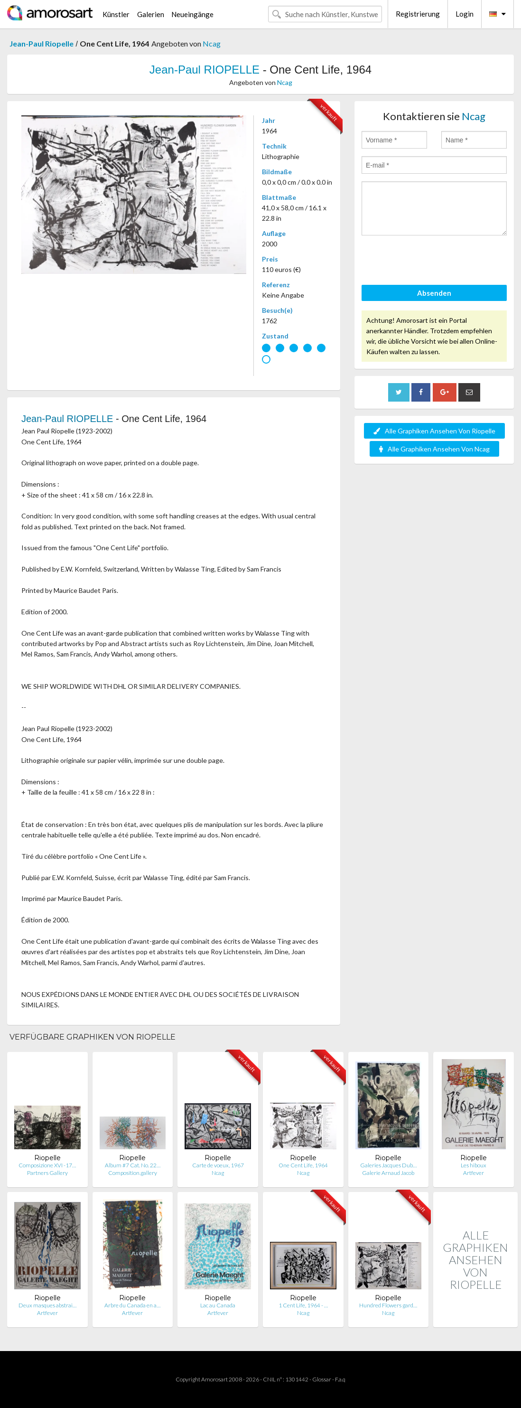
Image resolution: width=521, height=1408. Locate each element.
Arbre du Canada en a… (132, 1305)
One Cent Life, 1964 (303, 1165)
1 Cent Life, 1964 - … (303, 1305)
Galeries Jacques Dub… (388, 1165)
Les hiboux (473, 1165)
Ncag (212, 43)
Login (465, 13)
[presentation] (434, 261)
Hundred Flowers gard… (388, 1305)
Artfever (473, 1172)
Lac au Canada (217, 1305)
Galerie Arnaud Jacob (388, 1172)
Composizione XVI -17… (47, 1165)
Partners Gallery (47, 1172)
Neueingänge (192, 14)
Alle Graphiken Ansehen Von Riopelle (434, 431)
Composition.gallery (132, 1172)
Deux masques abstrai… (47, 1305)
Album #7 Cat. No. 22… (132, 1165)
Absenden (434, 293)
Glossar (321, 1379)
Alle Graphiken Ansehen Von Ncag (434, 449)
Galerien (150, 14)
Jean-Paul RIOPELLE (204, 69)
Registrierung (418, 13)
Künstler (116, 14)
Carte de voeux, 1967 (218, 1165)
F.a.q (340, 1379)
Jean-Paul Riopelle (41, 43)
